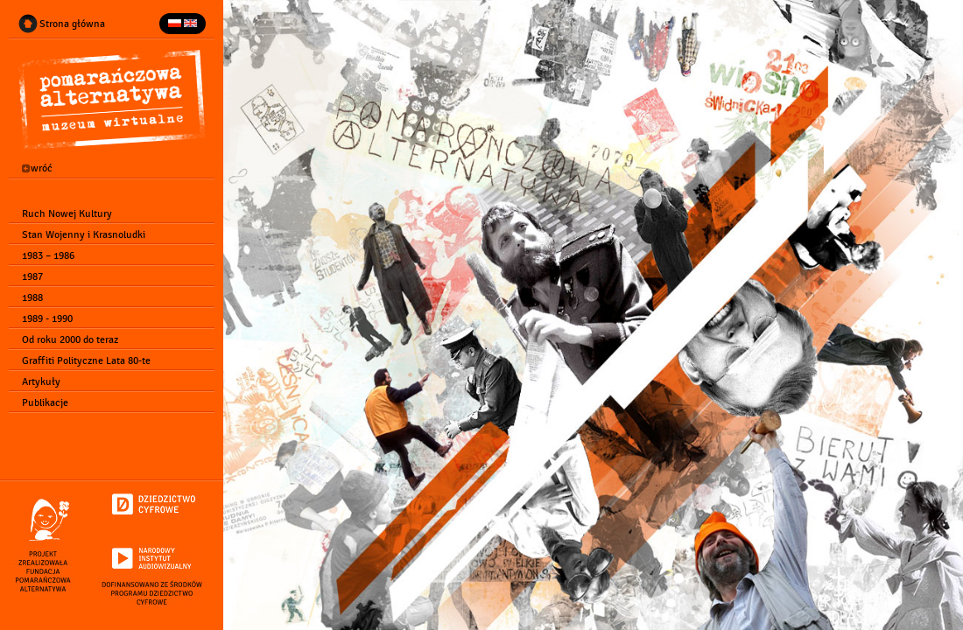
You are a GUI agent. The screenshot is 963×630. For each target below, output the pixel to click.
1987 (30, 276)
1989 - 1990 (45, 318)
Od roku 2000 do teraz (68, 339)
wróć (35, 169)
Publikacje (43, 402)
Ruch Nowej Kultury (65, 213)
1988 (30, 297)
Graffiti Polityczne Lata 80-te (84, 360)
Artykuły (39, 381)
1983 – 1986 (46, 255)
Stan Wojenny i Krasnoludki (82, 234)
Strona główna (70, 24)
